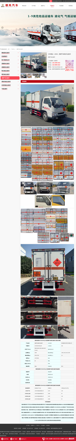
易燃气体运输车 (20, 49)
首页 (9, 49)
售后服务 (61, 5)
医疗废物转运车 (6, 60)
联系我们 (71, 5)
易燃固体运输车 (6, 67)
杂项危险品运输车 (6, 85)
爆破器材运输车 (6, 52)
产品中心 (52, 5)
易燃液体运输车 (6, 63)
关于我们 (34, 5)
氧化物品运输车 (6, 70)
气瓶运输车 (4, 88)
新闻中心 (43, 5)
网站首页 (24, 5)
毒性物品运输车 (6, 74)
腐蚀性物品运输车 (6, 81)
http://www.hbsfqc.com (57, 67)
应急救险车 (4, 56)
